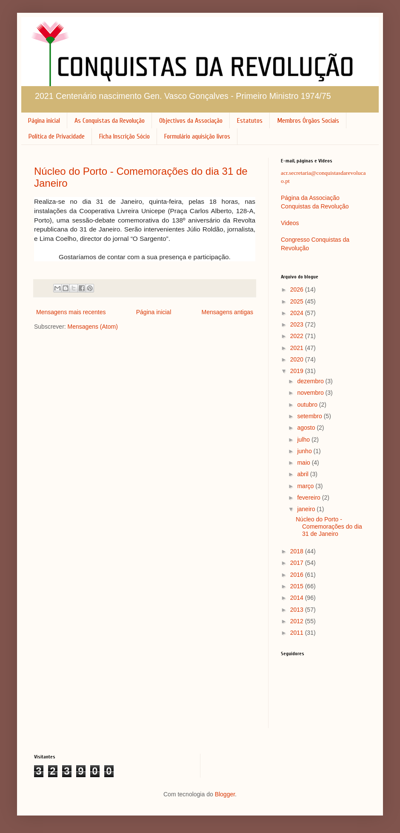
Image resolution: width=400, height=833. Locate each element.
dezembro (311, 381)
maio (304, 462)
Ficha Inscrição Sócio (124, 136)
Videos (290, 223)
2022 (297, 336)
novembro (311, 392)
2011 (297, 632)
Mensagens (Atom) (93, 326)
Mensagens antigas (227, 312)
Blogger (225, 794)
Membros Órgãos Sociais (308, 120)
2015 (297, 586)
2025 (297, 301)
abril (303, 474)
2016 (297, 574)
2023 (297, 324)
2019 (297, 370)
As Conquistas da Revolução (109, 120)
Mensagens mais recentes (71, 312)
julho (304, 439)
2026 (297, 289)
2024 (297, 312)
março (306, 486)
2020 (297, 359)
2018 (297, 551)
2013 (297, 609)
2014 (297, 597)
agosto (307, 427)
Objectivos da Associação (191, 120)
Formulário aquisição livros (197, 136)
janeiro (307, 509)
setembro (310, 416)
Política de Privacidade (57, 136)
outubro (308, 404)
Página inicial (44, 120)
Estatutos (250, 120)
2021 (297, 347)
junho (305, 451)
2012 (297, 621)
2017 (297, 562)
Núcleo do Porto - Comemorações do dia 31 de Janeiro (329, 526)
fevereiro (309, 497)
